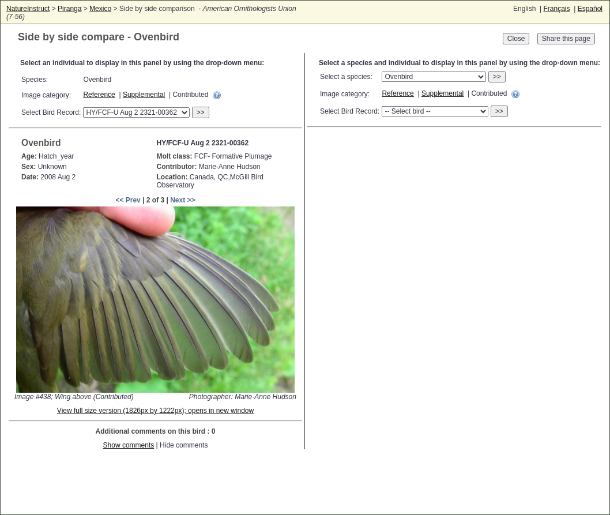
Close (516, 39)
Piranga (69, 9)
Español (590, 9)
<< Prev (127, 200)
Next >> (182, 200)
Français (556, 9)
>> (201, 112)
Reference (99, 95)
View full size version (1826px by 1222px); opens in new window (155, 411)
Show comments (129, 445)
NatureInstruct (28, 9)
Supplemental (144, 95)
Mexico (100, 9)
